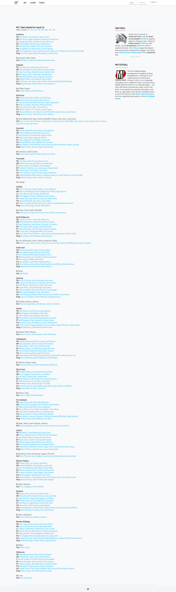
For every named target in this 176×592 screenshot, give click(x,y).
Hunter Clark (37, 203)
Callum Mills (23, 315)
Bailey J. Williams (65, 386)
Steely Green (60, 112)
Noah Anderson (45, 261)
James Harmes (25, 531)
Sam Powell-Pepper (26, 411)
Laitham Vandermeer (26, 528)
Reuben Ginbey (25, 371)
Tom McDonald (37, 571)
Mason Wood (23, 193)
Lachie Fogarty (24, 442)
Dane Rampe (45, 311)
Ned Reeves (24, 60)
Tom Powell (48, 231)
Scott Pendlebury (40, 357)
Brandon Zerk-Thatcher (40, 404)
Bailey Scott (35, 243)
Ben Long (22, 259)
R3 (35, 30)
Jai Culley (48, 571)
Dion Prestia (35, 121)
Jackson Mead (38, 414)
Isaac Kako (45, 140)
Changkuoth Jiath (25, 41)
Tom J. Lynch (25, 121)
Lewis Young (69, 446)
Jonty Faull (23, 107)
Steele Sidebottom (41, 365)
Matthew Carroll (36, 446)
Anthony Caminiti (39, 198)
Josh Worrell (24, 67)
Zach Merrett (35, 135)
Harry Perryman (45, 355)
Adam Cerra (36, 444)
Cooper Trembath (84, 243)
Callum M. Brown (25, 472)
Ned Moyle (25, 266)
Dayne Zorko (24, 493)
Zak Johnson (48, 147)
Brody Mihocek (35, 350)
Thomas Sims (42, 107)
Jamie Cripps (25, 395)
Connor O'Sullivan (27, 297)
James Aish (37, 177)
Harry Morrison (47, 41)
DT (142, 39)
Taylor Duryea (38, 538)
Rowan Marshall (25, 201)
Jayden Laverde (73, 144)
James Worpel (47, 48)
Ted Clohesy (24, 294)
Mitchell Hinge (66, 81)
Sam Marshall (26, 510)
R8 (54, 30)
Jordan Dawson (37, 72)
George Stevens (54, 297)
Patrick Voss (24, 170)
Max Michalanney (26, 69)
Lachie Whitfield (25, 465)
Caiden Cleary (48, 320)
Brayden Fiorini (45, 254)
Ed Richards (39, 528)
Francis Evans (37, 449)
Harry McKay (36, 442)
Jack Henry (48, 280)
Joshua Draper (26, 177)
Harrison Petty (37, 561)
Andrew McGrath (25, 130)
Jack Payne (34, 493)
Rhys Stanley (24, 292)
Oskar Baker (48, 524)
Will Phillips (35, 236)
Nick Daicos (45, 353)
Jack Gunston (46, 46)
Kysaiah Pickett (51, 564)
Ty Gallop (35, 510)
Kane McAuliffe (48, 112)
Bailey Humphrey (49, 257)
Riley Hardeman (25, 222)
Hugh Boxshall (59, 203)
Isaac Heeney (34, 315)
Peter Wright (35, 140)
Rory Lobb (38, 526)
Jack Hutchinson (50, 379)
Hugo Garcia (61, 212)
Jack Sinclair (34, 193)
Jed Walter (31, 259)
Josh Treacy (33, 170)
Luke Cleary (23, 524)
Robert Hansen (46, 236)
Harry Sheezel (49, 222)
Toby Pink (36, 219)
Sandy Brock (35, 374)
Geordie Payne (59, 243)
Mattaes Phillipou (37, 196)
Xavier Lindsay (23, 559)
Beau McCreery (49, 348)
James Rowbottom (49, 322)
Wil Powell (33, 250)
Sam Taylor (34, 463)
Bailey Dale (47, 526)
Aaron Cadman (38, 470)
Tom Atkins (45, 292)
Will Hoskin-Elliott (59, 355)
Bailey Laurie (26, 571)
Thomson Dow (23, 102)
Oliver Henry (64, 294)
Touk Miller (34, 261)
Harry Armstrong (22, 123)
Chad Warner (36, 322)
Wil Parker (34, 355)
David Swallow (45, 264)
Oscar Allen (36, 381)
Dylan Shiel (24, 154)
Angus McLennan (37, 212)
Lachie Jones (39, 425)
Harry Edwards (37, 371)
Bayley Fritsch (46, 568)
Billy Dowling (26, 83)
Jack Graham (52, 386)
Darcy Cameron (25, 353)
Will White (23, 432)
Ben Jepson (47, 266)
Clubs (32, 2)
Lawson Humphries (26, 282)
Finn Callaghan (26, 486)
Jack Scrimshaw (39, 51)
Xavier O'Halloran (49, 477)
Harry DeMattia (27, 357)
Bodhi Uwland (34, 252)
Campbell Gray (45, 97)
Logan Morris (34, 503)
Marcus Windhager (26, 191)
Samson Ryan (24, 109)
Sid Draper (23, 81)
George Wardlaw (36, 231)
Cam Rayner (23, 503)
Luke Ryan (23, 161)
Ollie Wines (33, 407)
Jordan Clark (48, 163)
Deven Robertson (26, 507)
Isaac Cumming (24, 72)
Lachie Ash (48, 465)
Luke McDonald (25, 229)
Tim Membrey (36, 348)
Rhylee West (49, 533)
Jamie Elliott (24, 350)
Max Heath (45, 205)
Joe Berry (48, 418)
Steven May (33, 554)
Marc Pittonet (26, 449)
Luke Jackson (24, 172)
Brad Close (47, 287)
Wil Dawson (25, 236)
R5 (43, 30)
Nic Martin (42, 137)
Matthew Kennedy (50, 531)
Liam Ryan (46, 381)
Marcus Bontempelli (37, 536)
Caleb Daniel (38, 222)
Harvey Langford (46, 566)
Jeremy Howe (36, 343)
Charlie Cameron (25, 500)
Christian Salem (45, 554)
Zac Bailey (49, 498)
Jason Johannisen (26, 526)
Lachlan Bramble (26, 538)
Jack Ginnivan (24, 46)
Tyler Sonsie (37, 114)
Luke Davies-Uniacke (39, 224)
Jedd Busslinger (27, 540)
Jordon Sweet (26, 418)
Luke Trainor (71, 112)
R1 (28, 30)
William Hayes (25, 348)
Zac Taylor (33, 81)
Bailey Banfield (25, 175)
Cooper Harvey (46, 243)
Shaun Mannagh (35, 287)
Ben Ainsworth (25, 257)
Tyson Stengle (51, 290)
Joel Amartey (36, 334)
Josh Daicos (50, 341)
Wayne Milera (49, 69)
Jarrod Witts (24, 261)
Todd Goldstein (25, 142)
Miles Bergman (43, 402)
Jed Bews (33, 294)
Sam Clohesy (23, 254)
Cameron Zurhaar (49, 229)
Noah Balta (69, 121)
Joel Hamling (36, 318)
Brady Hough (37, 383)
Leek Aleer (43, 463)
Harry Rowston (25, 477)
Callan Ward (38, 468)
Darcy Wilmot (72, 507)
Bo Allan (33, 388)
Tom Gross (22, 376)
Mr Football (121, 64)
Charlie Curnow (35, 439)
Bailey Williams (51, 538)
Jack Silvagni (36, 456)
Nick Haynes (47, 439)
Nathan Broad (24, 97)
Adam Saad (46, 432)
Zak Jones (37, 201)
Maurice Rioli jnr (25, 112)
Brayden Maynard (26, 341)
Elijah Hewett (24, 379)
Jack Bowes (40, 304)
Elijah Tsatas (25, 147)
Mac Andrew (24, 250)
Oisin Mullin (54, 294)
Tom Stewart (40, 282)
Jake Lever (34, 557)
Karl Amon (23, 39)
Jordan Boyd (71, 456)
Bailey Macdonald (40, 53)
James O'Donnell (35, 524)
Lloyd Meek (23, 48)
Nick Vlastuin (44, 100)
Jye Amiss (43, 170)
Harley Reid (31, 376)
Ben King (39, 259)
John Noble (23, 252)
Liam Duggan (24, 374)
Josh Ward (37, 41)
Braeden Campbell (49, 318)
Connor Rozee (24, 404)
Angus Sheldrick (37, 325)
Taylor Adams (74, 325)
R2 (32, 30)
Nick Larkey (33, 226)
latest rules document (145, 94)
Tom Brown (37, 112)
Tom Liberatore (52, 536)
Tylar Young (89, 121)
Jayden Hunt (42, 376)
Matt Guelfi (23, 137)
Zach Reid (36, 133)
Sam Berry (49, 76)
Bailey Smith (35, 292)
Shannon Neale (25, 290)
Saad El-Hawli (36, 147)
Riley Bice (44, 313)
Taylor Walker (37, 83)
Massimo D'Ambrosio (50, 39)
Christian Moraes (50, 416)
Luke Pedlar (42, 81)
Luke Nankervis (49, 83)
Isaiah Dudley (77, 175)
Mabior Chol (35, 46)
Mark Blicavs (23, 285)
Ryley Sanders (24, 533)
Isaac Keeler (52, 198)
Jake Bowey (23, 554)
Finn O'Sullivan (34, 233)
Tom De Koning (25, 444)
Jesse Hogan (38, 472)
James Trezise (26, 114)
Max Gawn (23, 566)
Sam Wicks (23, 311)
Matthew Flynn (25, 383)
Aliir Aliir (33, 402)
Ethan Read (34, 264)
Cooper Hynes (39, 540)
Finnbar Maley (70, 233)
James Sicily (44, 37)
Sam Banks (34, 100)
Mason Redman (25, 133)
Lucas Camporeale (51, 449)
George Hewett (48, 444)
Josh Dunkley (33, 505)
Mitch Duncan (43, 294)
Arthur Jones (25, 547)
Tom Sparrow (48, 561)
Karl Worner (37, 163)
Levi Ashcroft (61, 507)
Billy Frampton (39, 341)
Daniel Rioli (45, 252)
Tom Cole (33, 386)
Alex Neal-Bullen (25, 76)
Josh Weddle (24, 44)
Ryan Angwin (49, 479)
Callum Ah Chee (46, 503)
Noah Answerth (25, 496)
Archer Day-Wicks (48, 154)
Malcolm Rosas (68, 264)
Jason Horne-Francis (53, 425)
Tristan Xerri (24, 231)
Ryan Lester (44, 493)
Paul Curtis (23, 226)
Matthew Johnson (50, 175)
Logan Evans (24, 402)
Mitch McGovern (50, 435)
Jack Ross (35, 105)
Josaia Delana (26, 479)
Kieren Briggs (24, 475)
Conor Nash (50, 51)
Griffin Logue (25, 243)
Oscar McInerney (47, 510)
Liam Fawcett (48, 114)
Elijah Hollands (60, 456)
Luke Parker (45, 233)
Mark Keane (38, 69)
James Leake (38, 479)
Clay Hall (41, 388)
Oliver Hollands (25, 435)
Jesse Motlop (47, 442)
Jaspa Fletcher (23, 498)
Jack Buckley (38, 465)
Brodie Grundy (24, 322)
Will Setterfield (60, 144)
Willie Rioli (62, 416)
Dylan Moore (46, 44)
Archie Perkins (34, 144)
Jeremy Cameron (38, 290)
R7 (50, 30)
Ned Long (36, 353)
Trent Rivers (35, 568)
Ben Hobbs (23, 144)
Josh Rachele (46, 74)
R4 (39, 30)
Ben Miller (34, 97)
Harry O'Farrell (38, 435)
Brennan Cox (43, 161)
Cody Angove (37, 477)
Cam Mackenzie (62, 51)
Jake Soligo (46, 79)
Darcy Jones (49, 470)
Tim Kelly (46, 383)
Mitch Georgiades (42, 409)
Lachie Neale (45, 505)
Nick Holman (24, 264)
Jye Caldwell (37, 142)
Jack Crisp (33, 346)
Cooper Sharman (25, 198)
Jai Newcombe (35, 48)
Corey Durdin (58, 446)
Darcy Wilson (48, 203)
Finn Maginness (25, 51)
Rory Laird (44, 67)
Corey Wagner (44, 165)
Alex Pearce (32, 161)
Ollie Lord (39, 411)
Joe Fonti (61, 477)
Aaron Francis (25, 334)
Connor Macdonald (76, 51)
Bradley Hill (44, 193)
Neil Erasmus (37, 175)
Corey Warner (24, 318)
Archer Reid (25, 388)
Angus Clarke (46, 135)
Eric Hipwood (38, 500)
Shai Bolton (34, 165)
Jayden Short (59, 121)
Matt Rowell (33, 254)
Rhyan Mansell (46, 105)
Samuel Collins (44, 250)
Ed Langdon (50, 559)
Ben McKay (37, 130)
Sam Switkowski (40, 168)
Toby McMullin (38, 486)
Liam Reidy (47, 177)
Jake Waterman (37, 379)
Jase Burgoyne (44, 407)
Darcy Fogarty (38, 76)
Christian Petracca (37, 559)
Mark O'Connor (25, 280)
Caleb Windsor (44, 557)
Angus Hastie (35, 205)
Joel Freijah (50, 528)
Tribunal (136, 48)
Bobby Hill (53, 365)
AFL (24, 2)
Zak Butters (49, 414)
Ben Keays (23, 74)
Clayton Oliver (33, 566)
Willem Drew (23, 407)
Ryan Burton (54, 404)
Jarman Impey (26, 53)
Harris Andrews (38, 496)
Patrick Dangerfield (27, 304)
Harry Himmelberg (25, 468)
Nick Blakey (34, 313)
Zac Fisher (23, 233)
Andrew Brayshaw (49, 172)
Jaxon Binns (24, 446)
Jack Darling (37, 229)
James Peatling (53, 81)
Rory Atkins (23, 416)
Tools (41, 2)
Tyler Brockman (25, 381)
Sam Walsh (22, 437)
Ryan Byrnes (61, 191)
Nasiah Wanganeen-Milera (45, 191)
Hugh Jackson (72, 416)
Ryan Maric (48, 371)
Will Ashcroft (50, 507)
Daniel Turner (24, 568)
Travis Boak (54, 409)
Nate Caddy (33, 137)
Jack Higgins (24, 196)
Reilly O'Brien (24, 79)
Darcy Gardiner (51, 496)
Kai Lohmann (39, 507)
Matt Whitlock (70, 243)
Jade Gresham (23, 135)
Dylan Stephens (24, 224)
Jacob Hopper (46, 109)
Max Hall (69, 203)
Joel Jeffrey (56, 264)
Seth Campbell (25, 105)
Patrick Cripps (33, 437)
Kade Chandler (25, 561)
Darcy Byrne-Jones (26, 409)
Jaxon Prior (45, 133)
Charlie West (52, 357)
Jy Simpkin (53, 224)
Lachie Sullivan (48, 350)
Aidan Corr (45, 219)
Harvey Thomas (25, 470)
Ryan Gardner (50, 540)
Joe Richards (49, 411)
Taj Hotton (34, 123)
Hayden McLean (62, 325)
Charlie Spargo (24, 564)
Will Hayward (24, 320)
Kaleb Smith (24, 100)
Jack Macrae (25, 212)
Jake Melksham (37, 564)
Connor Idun (24, 463)
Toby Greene (49, 472)
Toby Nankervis (47, 121)
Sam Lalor (32, 107)
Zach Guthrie (51, 282)
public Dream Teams (128, 52)
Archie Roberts (48, 130)
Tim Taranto (35, 109)
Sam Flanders (36, 257)
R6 (46, 30)
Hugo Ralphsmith (52, 102)
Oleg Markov (24, 355)
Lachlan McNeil (64, 538)
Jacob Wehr (48, 468)
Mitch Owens (50, 196)
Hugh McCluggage (37, 498)
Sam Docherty (45, 437)
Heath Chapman (25, 163)
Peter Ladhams (36, 320)
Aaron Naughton (37, 533)
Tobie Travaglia (25, 203)
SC (145, 39)
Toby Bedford (36, 475)
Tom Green (46, 475)
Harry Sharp (57, 568)
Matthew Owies (37, 395)
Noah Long (42, 386)
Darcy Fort (23, 505)
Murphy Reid (53, 168)
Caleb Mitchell (37, 327)
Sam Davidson (76, 538)
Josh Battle (23, 37)
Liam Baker (45, 374)
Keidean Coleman (40, 517)
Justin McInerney (49, 334)
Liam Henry (25, 205)
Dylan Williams (38, 418)
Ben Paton (48, 327)
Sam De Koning (38, 280)
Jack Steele (46, 201)
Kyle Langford (24, 140)
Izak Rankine (36, 79)
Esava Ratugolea (26, 425)
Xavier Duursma (47, 144)
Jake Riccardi (70, 477)
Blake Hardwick (34, 39)
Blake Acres (23, 439)
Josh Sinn (65, 425)
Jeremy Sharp (23, 165)
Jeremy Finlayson (36, 416)
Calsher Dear (53, 53)
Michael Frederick (26, 168)
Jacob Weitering (34, 432)
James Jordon (49, 325)
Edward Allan (23, 346)
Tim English (24, 536)
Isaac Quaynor (25, 343)
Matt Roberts (24, 313)
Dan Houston (48, 343)
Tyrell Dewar (24, 386)
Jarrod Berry (49, 500)
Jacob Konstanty (57, 233)
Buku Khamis (37, 531)
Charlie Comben (25, 219)
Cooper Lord (47, 446)
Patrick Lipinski (44, 346)
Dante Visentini (25, 414)
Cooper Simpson (64, 175)
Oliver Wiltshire (41, 297)
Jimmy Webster (50, 189)
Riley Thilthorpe (34, 74)
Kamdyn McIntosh (37, 102)
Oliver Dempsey (46, 285)
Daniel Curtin (49, 72)
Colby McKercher (45, 226)
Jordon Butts (35, 67)
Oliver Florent (24, 325)
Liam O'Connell (25, 189)
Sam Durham (48, 142)
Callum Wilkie (37, 189)
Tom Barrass (33, 37)
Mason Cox (71, 355)
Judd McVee (24, 557)
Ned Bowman (26, 327)
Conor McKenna (26, 517)
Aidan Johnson (68, 568)
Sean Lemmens (36, 266)
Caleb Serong (36, 172)
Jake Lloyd (44, 315)
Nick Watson (35, 44)
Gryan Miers (24, 287)
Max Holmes (34, 285)
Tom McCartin (34, 311)
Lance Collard (50, 212)
